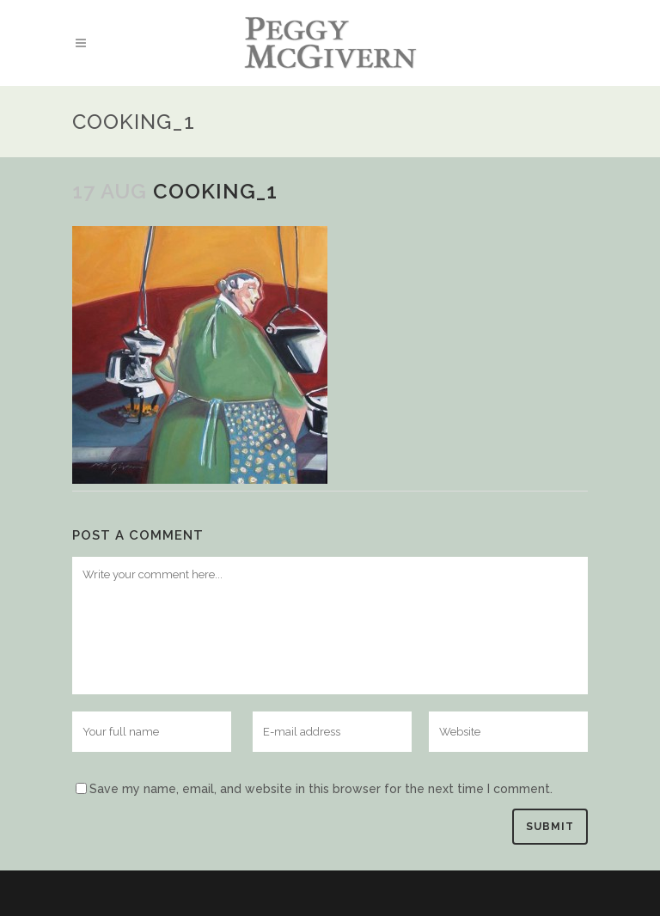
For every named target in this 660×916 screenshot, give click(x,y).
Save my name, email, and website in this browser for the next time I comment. (321, 789)
